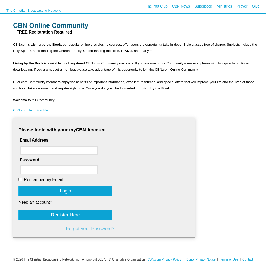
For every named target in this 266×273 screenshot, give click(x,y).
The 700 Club (157, 6)
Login (65, 191)
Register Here (65, 214)
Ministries (224, 6)
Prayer (242, 6)
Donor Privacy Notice (201, 259)
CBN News (181, 6)
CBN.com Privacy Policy (164, 259)
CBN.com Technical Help (31, 110)
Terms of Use (229, 259)
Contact (247, 259)
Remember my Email (43, 179)
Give (256, 6)
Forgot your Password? (90, 228)
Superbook (203, 6)
